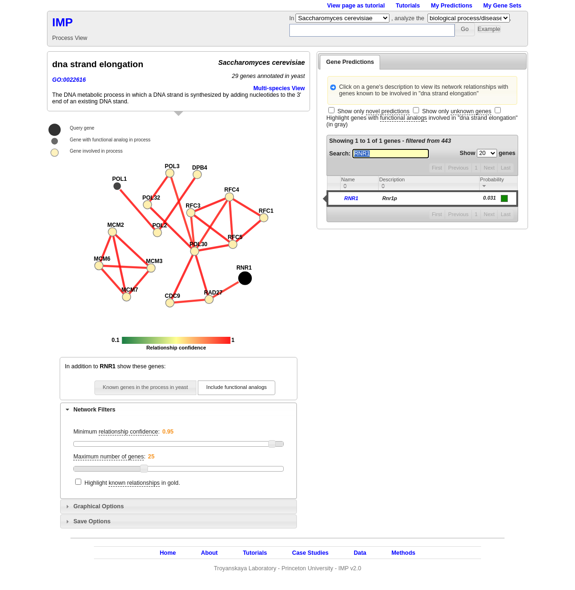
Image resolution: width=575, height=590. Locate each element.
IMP (62, 22)
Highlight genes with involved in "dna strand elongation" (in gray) (422, 121)
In (292, 18)
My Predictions (451, 5)
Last (506, 168)
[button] (465, 29)
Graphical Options (98, 506)
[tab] (178, 410)
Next (489, 168)
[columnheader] (360, 183)
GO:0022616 (69, 80)
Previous (458, 168)
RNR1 (351, 198)
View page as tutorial (356, 5)
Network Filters (94, 409)
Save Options (91, 521)
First (437, 168)
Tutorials (408, 5)
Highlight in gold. (132, 483)
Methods (403, 553)
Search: (379, 153)
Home (168, 553)
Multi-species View (279, 88)
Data (360, 553)
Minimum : (116, 431)
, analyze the (407, 18)
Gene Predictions (350, 62)
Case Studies (310, 553)
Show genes (488, 153)
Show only (373, 111)
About (209, 553)
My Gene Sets (502, 5)
